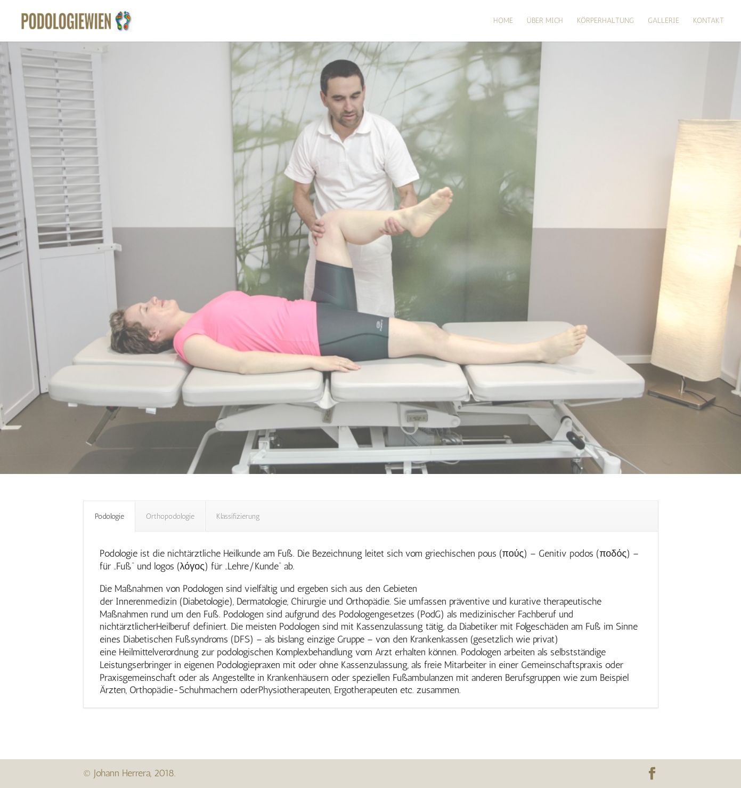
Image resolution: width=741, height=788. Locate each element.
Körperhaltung (605, 21)
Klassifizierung (238, 516)
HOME (503, 21)
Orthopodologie (170, 516)
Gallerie (663, 21)
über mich (545, 21)
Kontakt (708, 21)
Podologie (109, 516)
